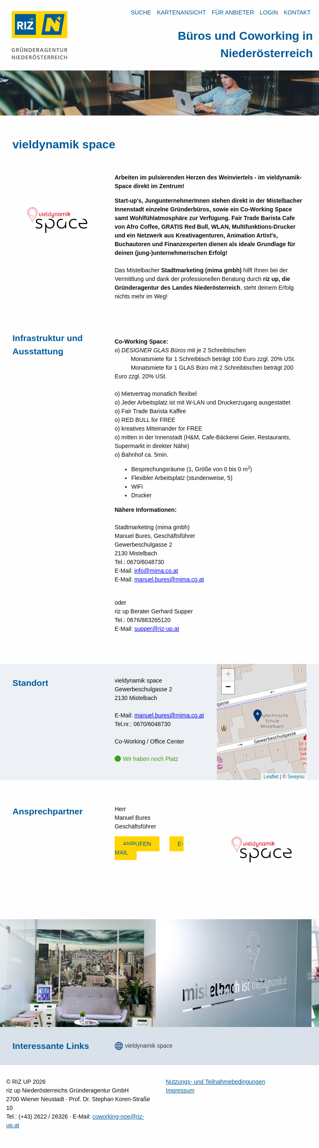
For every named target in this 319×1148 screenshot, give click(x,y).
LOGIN (269, 12)
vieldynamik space (148, 1045)
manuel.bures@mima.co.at (169, 579)
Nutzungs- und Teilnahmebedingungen (215, 1081)
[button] (257, 716)
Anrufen (137, 843)
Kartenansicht (181, 12)
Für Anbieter (233, 12)
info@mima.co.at (156, 570)
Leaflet (270, 777)
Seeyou (295, 777)
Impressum (180, 1090)
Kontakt (297, 12)
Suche (141, 12)
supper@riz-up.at (156, 628)
